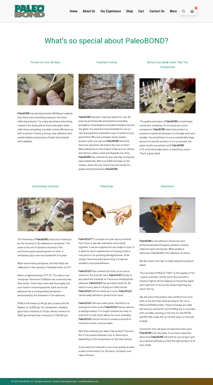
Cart (141, 11)
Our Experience (111, 11)
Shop (129, 11)
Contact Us (157, 11)
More (173, 11)
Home (73, 11)
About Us (89, 11)
